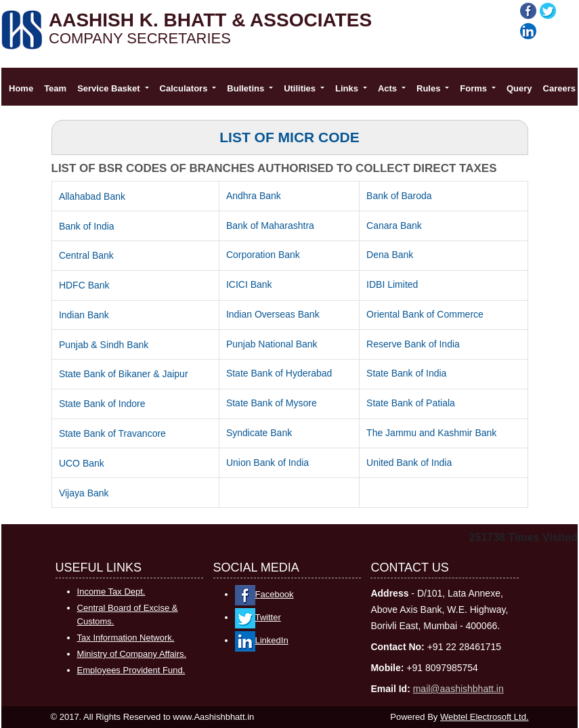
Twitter (258, 617)
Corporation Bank (263, 254)
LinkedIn (261, 640)
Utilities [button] (301, 88)
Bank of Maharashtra (270, 225)
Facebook (264, 594)
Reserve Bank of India (413, 344)
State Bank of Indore (102, 403)
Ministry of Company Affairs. (132, 654)
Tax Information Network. (126, 638)
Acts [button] (389, 88)
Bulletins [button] (247, 88)
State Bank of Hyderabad (279, 373)
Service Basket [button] (109, 88)
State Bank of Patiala (410, 403)
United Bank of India (409, 462)
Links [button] (348, 88)
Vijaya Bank (84, 493)
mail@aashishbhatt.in (458, 688)
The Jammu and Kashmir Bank (431, 432)
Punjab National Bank (272, 344)
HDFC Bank (84, 285)
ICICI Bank (249, 284)
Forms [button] (474, 88)
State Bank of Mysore (271, 403)
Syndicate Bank (259, 432)
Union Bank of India (267, 462)
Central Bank (86, 255)
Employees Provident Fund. (131, 670)
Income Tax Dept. (111, 591)
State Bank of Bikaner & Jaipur (123, 373)
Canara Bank (394, 225)
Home (21, 88)
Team (55, 88)
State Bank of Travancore (112, 433)
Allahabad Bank (92, 196)
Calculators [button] (185, 88)
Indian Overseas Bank (273, 314)
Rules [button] (429, 88)
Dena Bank (389, 254)
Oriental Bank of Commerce (425, 314)
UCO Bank (81, 463)
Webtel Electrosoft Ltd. (484, 717)
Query (519, 88)
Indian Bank (84, 314)
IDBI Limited (392, 284)
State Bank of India (406, 373)
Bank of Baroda (399, 195)
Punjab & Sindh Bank (103, 344)
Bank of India (86, 226)
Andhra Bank (253, 195)
